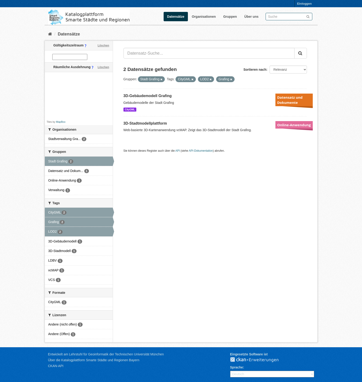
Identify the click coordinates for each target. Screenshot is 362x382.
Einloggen (304, 3)
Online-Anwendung (294, 125)
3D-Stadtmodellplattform (145, 123)
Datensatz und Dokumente (290, 100)
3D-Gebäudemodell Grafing (147, 96)
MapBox (60, 121)
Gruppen (230, 16)
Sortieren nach (254, 69)
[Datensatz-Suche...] (209, 53)
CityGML (130, 109)
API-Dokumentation (201, 150)
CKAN (258, 360)
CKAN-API (55, 366)
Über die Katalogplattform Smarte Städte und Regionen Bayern (93, 360)
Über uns (251, 16)
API (177, 150)
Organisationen (204, 16)
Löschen (103, 45)
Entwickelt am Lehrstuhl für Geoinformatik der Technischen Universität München (106, 354)
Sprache (236, 367)
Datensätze (175, 16)
